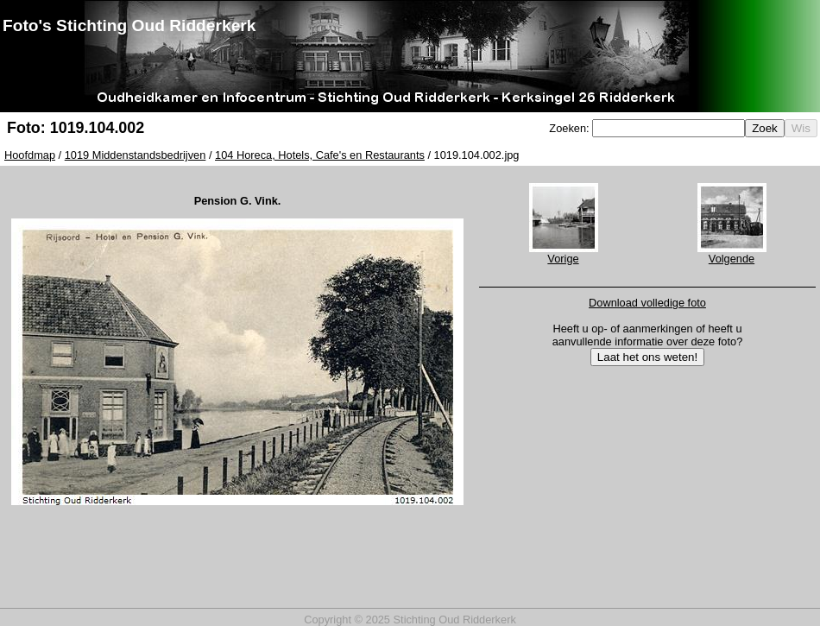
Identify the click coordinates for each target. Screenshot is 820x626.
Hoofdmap (29, 155)
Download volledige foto (647, 302)
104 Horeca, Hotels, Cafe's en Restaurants (320, 155)
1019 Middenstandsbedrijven (135, 155)
